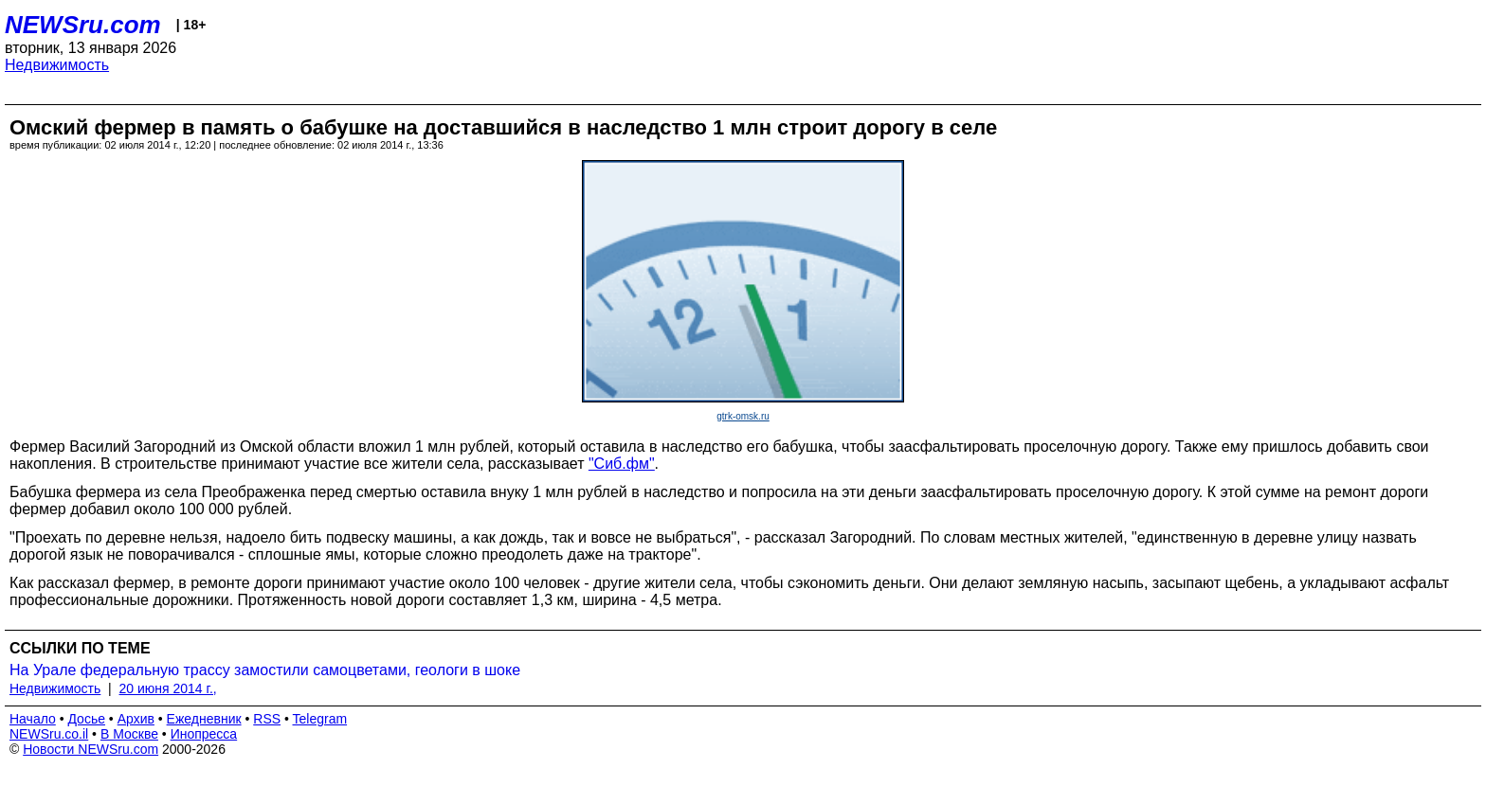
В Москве (129, 733)
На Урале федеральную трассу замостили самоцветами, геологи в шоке (264, 670)
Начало (32, 718)
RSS (267, 718)
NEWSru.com (83, 24)
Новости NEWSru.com (90, 749)
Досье (86, 718)
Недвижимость (57, 65)
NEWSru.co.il (48, 733)
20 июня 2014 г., (168, 688)
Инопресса (204, 733)
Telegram (320, 718)
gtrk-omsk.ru (743, 416)
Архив (136, 718)
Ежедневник (204, 718)
